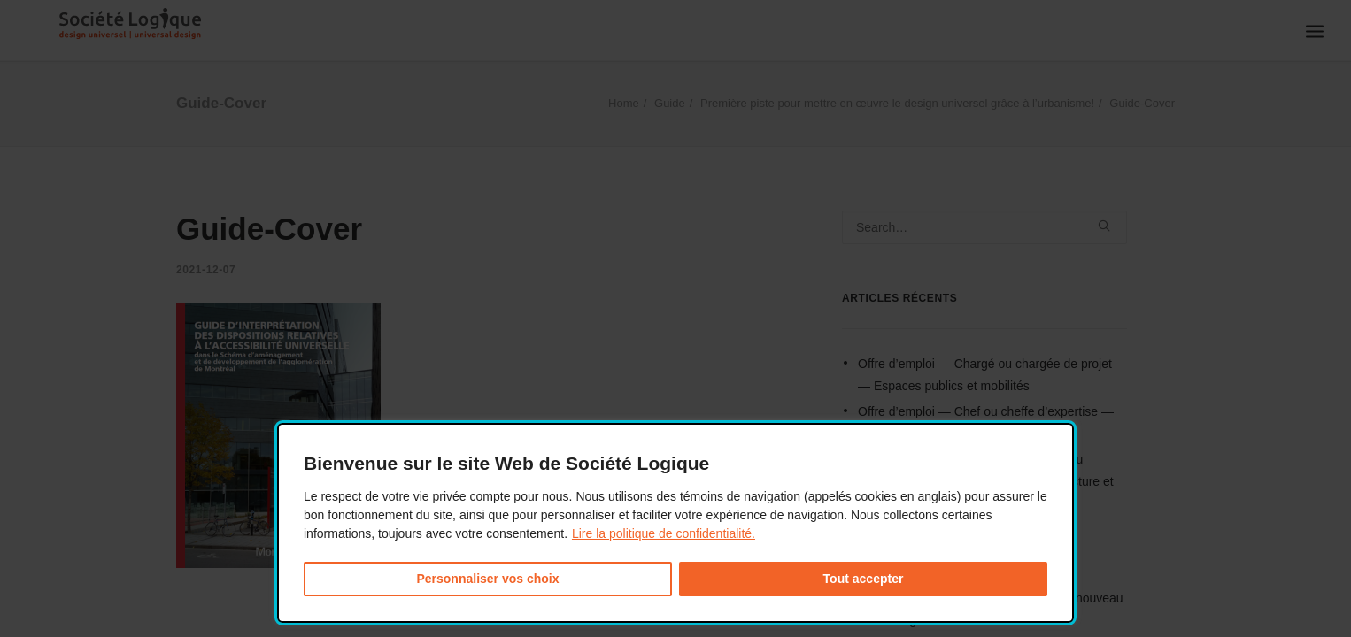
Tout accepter (863, 579)
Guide (669, 103)
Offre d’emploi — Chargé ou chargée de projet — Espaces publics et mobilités (985, 375)
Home (623, 103)
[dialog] (675, 523)
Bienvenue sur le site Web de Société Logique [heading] (506, 463)
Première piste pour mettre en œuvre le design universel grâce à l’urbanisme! (897, 103)
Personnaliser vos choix (487, 579)
